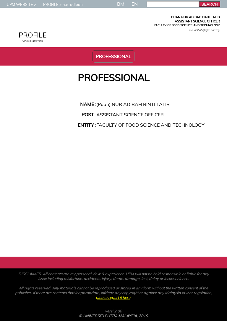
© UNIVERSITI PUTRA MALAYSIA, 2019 (113, 315)
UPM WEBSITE (17, 4)
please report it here (113, 297)
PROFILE (48, 4)
